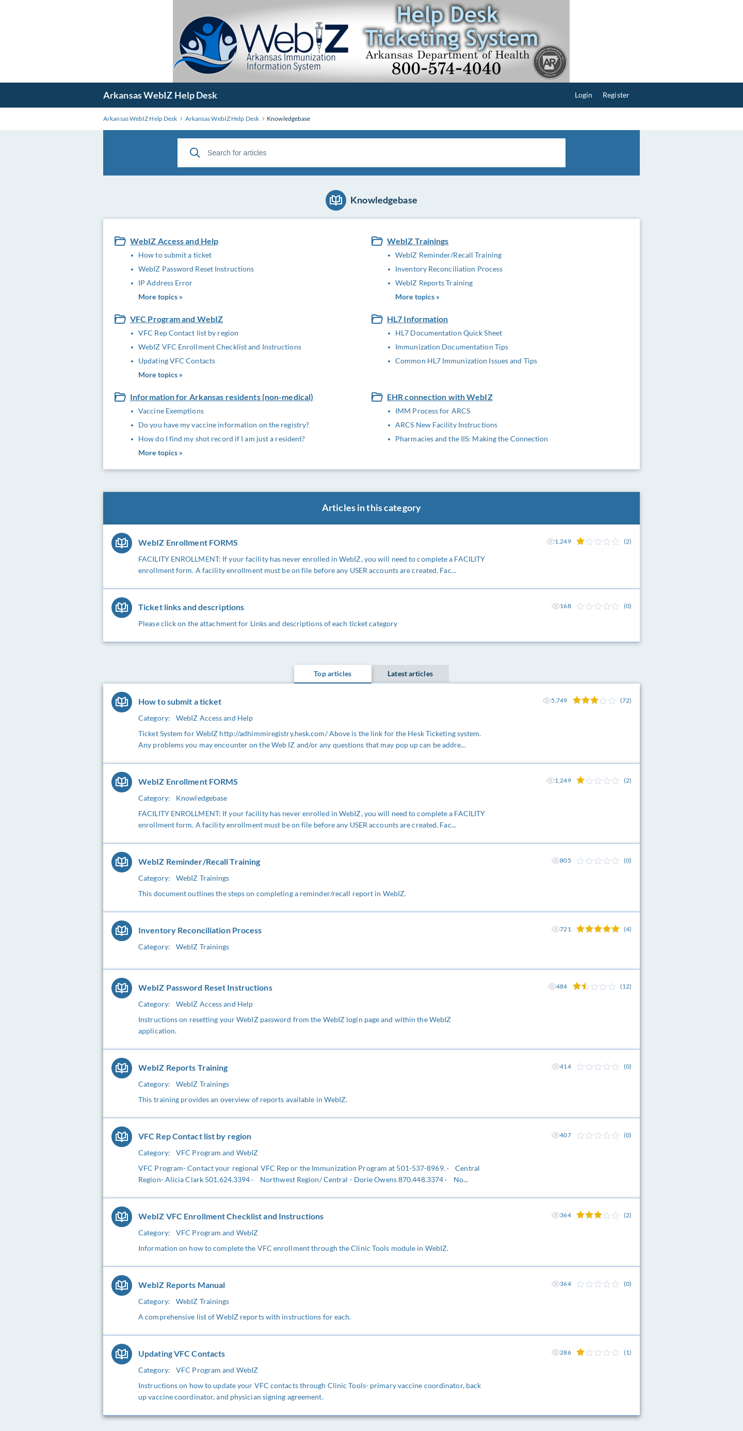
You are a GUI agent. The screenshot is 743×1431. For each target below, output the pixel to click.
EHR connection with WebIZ (440, 397)
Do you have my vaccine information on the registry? (223, 424)
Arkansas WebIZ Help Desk (160, 95)
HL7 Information (417, 319)
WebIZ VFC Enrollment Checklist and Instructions (219, 346)
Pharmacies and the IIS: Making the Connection (471, 438)
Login (584, 94)
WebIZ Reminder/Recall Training (448, 254)
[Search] (195, 153)
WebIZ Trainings (418, 241)
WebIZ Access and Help (174, 241)
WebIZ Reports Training (434, 282)
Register (616, 94)
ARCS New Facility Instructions (446, 424)
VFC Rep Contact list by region (188, 332)
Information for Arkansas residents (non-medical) (221, 397)
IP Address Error (165, 282)
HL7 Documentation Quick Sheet (448, 332)
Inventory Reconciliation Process (449, 268)
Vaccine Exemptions (171, 410)
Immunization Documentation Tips (451, 346)
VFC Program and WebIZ (176, 319)
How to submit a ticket (175, 254)
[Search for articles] (371, 152)
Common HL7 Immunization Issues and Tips (466, 360)
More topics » (160, 296)
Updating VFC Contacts (176, 360)
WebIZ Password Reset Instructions (196, 268)
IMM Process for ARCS (432, 410)
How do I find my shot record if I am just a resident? (221, 438)
